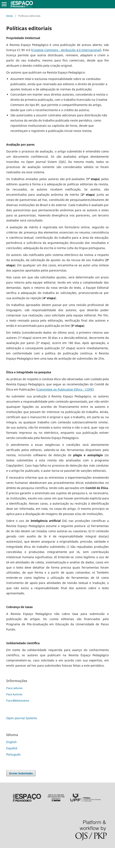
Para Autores (14, 694)
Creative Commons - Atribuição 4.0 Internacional (66, 50)
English (11, 742)
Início (9, 16)
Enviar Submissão (21, 773)
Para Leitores (14, 688)
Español (11, 748)
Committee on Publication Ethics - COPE (65, 389)
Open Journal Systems (21, 718)
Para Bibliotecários (17, 700)
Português (13, 754)
